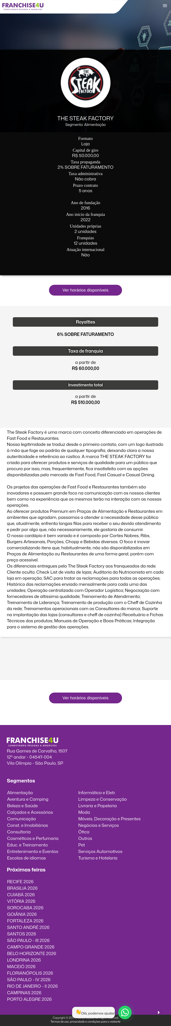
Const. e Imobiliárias (27, 825)
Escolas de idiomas (26, 858)
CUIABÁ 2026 (21, 894)
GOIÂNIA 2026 (22, 914)
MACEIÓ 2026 (21, 966)
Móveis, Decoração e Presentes (109, 819)
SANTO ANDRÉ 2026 (28, 927)
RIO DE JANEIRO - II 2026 (32, 986)
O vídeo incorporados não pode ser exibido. (85, 660)
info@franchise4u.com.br (32, 769)
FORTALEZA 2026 (25, 921)
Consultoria (19, 832)
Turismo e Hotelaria (97, 858)
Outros (85, 838)
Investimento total (85, 385)
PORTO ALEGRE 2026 (29, 999)
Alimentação (20, 792)
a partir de (85, 362)
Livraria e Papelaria (97, 806)
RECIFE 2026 (20, 881)
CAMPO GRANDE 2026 (30, 947)
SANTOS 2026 (21, 934)
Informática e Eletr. (96, 792)
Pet (81, 845)
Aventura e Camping (27, 799)
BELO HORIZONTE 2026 (31, 953)
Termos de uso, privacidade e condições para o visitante (85, 1022)
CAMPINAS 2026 (24, 993)
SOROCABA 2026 (25, 908)
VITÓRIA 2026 (21, 901)
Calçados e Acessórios (30, 812)
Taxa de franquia (85, 351)
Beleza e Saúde (22, 806)
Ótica (83, 832)
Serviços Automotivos (100, 851)
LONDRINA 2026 (24, 960)
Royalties (85, 322)
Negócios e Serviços (98, 825)
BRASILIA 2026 (22, 888)
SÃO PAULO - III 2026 (28, 940)
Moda (84, 812)
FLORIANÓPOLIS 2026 (30, 973)
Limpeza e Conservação (102, 799)
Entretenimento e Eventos (32, 851)
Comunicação (21, 819)
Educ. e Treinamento (27, 845)
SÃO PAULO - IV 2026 (28, 979)
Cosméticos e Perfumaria (32, 838)
